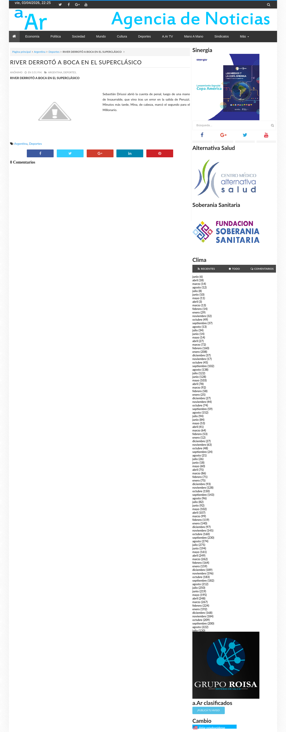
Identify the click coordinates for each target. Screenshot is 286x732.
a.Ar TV (167, 36)
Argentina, (55, 72)
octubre (197, 319)
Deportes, (69, 72)
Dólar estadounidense (212, 727)
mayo (195, 298)
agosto (196, 287)
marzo (196, 284)
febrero (197, 309)
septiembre (199, 323)
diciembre (198, 355)
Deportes (53, 51)
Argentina (39, 51)
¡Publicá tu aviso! (208, 710)
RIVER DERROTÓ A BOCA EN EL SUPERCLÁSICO (76, 62)
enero (196, 312)
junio (195, 276)
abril (195, 280)
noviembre (199, 316)
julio (195, 291)
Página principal (21, 51)
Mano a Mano (193, 36)
